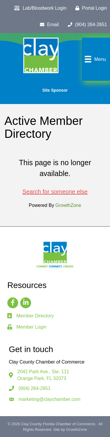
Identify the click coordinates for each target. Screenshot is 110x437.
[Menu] (94, 59)
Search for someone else (54, 191)
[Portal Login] (89, 8)
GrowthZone (68, 205)
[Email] (48, 24)
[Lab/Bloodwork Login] (38, 8)
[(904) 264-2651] (86, 24)
